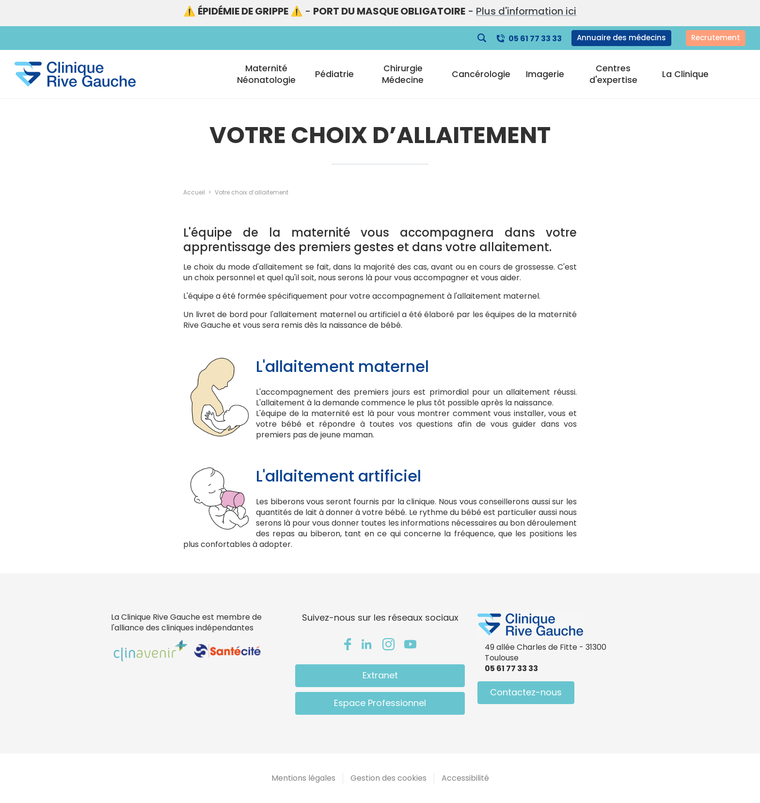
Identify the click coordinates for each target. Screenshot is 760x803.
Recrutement (715, 37)
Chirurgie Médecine (403, 74)
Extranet (380, 675)
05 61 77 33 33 (535, 38)
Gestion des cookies (388, 778)
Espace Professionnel (380, 703)
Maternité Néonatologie (266, 74)
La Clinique (685, 74)
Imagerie (545, 74)
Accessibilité (465, 778)
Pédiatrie (334, 74)
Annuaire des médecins (621, 37)
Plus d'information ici (526, 11)
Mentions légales (303, 778)
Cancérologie (481, 74)
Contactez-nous (526, 692)
